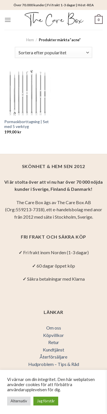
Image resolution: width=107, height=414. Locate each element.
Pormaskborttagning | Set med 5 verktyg (26, 124)
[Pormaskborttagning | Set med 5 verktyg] (27, 92)
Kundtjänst (53, 349)
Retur (53, 342)
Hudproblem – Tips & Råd (53, 364)
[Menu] (7, 20)
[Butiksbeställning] (53, 52)
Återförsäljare (53, 356)
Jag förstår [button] (46, 401)
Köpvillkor (53, 335)
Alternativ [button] (19, 401)
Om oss (53, 327)
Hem (30, 40)
